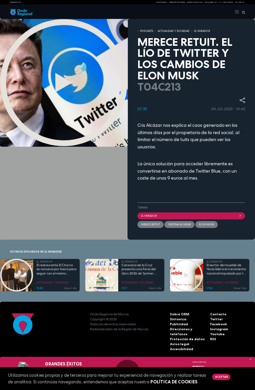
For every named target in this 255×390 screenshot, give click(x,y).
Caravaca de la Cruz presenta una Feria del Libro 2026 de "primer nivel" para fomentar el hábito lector (139, 269)
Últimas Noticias (195, 2)
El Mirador (191, 215)
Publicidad (179, 324)
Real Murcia (211, 2)
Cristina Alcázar (179, 224)
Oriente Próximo (177, 2)
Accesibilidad (181, 349)
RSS (213, 339)
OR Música (199, 366)
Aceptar (221, 376)
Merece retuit (150, 224)
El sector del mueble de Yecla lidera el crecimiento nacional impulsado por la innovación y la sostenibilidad (226, 269)
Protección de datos (187, 339)
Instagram (219, 329)
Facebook (218, 324)
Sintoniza (178, 319)
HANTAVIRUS (161, 2)
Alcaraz (239, 2)
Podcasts (146, 31)
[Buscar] (242, 12)
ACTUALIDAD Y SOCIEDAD (174, 31)
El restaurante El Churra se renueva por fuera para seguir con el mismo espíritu (56, 269)
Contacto (218, 314)
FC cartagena (225, 2)
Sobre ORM (179, 314)
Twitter (216, 319)
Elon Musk (206, 224)
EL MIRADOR (202, 31)
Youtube (217, 334)
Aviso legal (179, 344)
